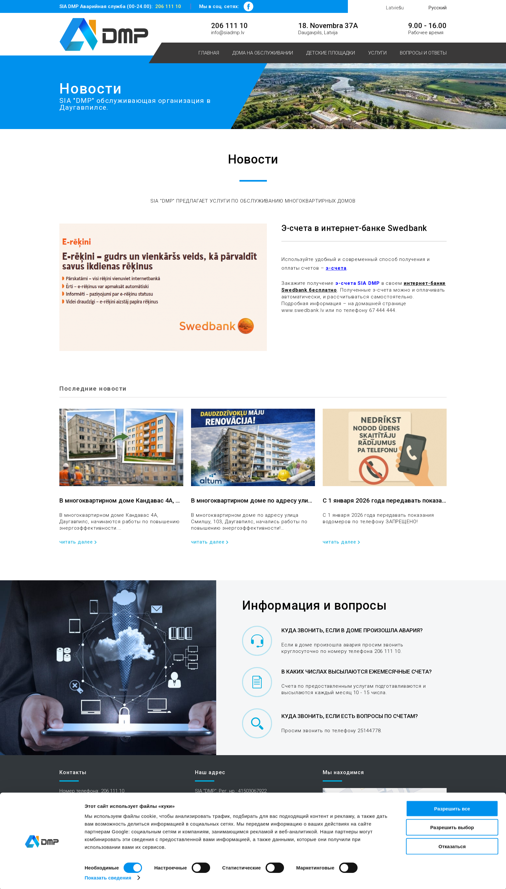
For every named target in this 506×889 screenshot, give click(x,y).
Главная (208, 53)
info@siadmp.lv (227, 32)
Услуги (377, 53)
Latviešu (395, 8)
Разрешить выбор (452, 826)
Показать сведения (108, 876)
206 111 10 (168, 6)
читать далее (76, 542)
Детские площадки (330, 53)
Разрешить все (452, 807)
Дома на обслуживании (262, 53)
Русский (438, 8)
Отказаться (452, 845)
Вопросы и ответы (423, 53)
